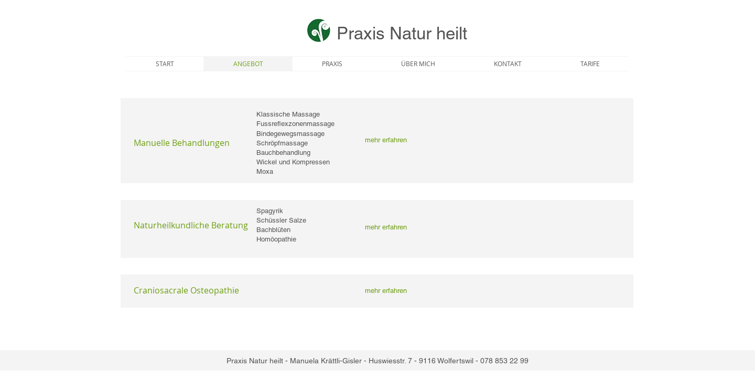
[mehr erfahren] (386, 140)
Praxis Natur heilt (402, 33)
